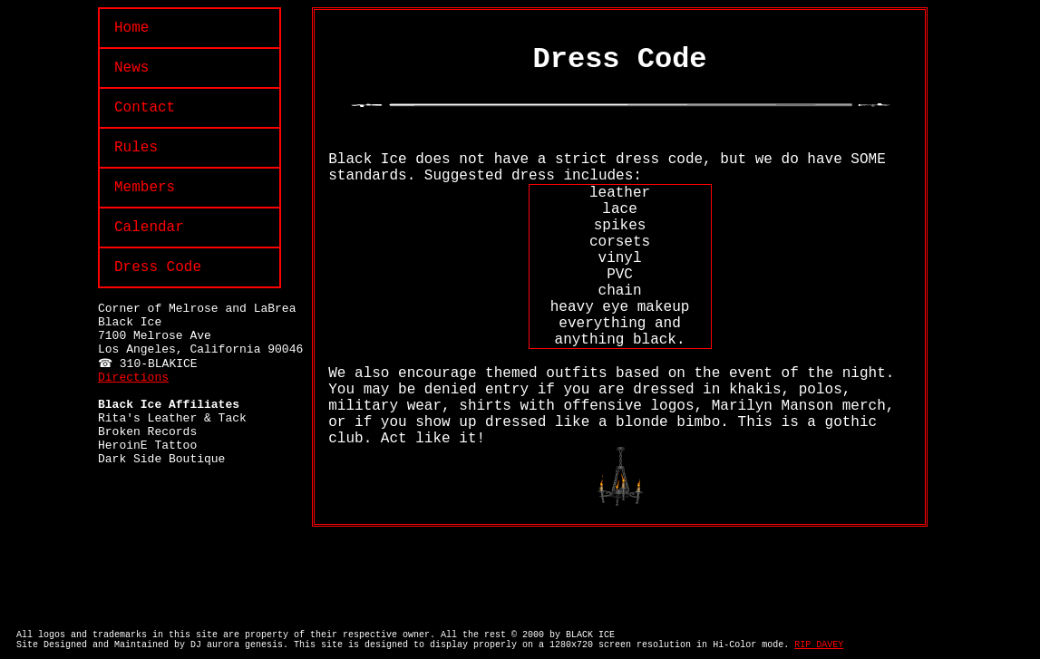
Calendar (149, 227)
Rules (136, 148)
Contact (144, 108)
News (131, 68)
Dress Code (157, 267)
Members (144, 187)
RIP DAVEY (818, 645)
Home (131, 28)
